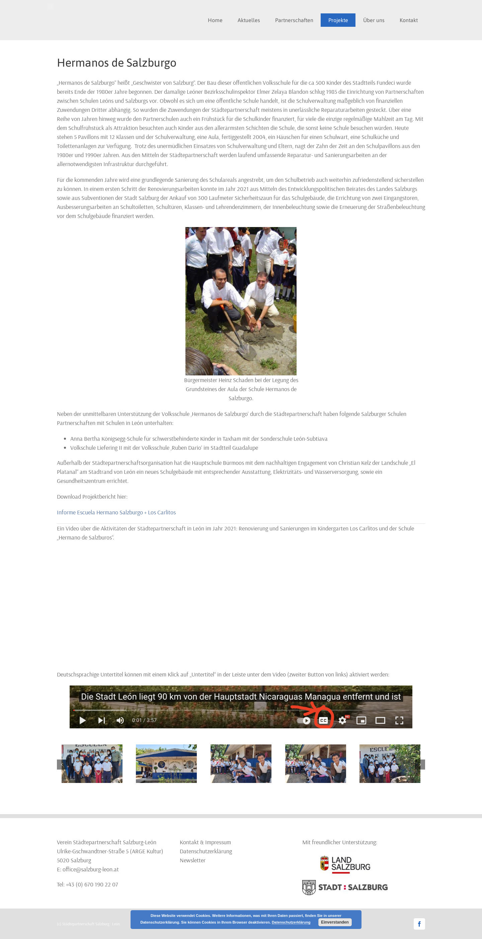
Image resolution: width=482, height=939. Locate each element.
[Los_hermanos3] (389, 748)
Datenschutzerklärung (206, 851)
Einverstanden (335, 922)
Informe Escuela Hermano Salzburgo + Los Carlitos (116, 512)
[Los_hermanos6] (92, 748)
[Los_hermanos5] (166, 748)
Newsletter (193, 860)
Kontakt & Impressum (205, 842)
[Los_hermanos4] (241, 748)
